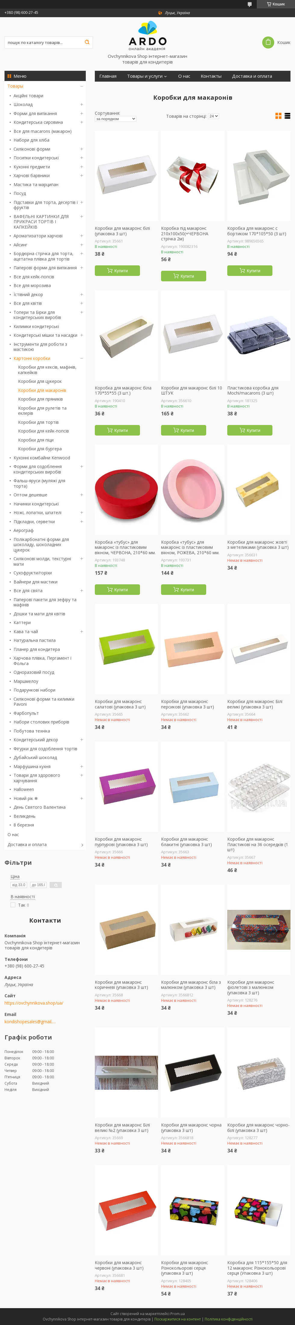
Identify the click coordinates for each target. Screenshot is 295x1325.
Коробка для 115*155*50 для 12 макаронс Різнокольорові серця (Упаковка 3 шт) (257, 1268)
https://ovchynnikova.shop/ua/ (34, 1003)
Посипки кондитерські (36, 158)
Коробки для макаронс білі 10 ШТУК (191, 390)
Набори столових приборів (41, 722)
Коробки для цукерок (40, 381)
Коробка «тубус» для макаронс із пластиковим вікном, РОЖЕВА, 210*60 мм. (190, 547)
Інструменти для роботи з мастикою (40, 346)
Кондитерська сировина (38, 122)
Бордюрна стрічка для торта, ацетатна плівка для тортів (43, 256)
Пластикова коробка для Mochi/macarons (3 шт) (252, 390)
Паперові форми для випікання (45, 267)
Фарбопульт (26, 713)
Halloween (24, 789)
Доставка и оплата (27, 844)
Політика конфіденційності (229, 1319)
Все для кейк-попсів (34, 277)
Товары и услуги (145, 76)
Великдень (25, 816)
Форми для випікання (35, 113)
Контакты (211, 76)
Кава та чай (26, 631)
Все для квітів (28, 303)
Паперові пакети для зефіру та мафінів (45, 602)
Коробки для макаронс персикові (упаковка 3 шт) (187, 704)
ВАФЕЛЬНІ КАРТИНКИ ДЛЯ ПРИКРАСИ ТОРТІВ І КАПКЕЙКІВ (41, 222)
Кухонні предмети (32, 167)
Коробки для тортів (38, 422)
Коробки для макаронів (42, 390)
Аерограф (24, 530)
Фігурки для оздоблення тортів (45, 749)
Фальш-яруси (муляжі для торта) (39, 483)
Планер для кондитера (37, 649)
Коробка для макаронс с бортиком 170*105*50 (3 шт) (256, 231)
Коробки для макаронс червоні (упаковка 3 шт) (119, 1265)
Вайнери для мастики (35, 582)
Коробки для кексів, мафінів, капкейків (47, 369)
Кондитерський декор (36, 739)
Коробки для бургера (40, 449)
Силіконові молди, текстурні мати (42, 561)
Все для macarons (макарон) (43, 131)
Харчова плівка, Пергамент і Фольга (42, 660)
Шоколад (23, 104)
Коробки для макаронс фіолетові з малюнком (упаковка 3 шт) (250, 987)
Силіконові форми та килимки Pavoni (44, 701)
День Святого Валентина (40, 807)
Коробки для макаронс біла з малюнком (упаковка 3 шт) (191, 985)
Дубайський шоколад (35, 757)
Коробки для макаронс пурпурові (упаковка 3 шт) (121, 841)
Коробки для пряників (40, 399)
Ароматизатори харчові (38, 236)
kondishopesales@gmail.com (31, 1021)
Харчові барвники (32, 175)
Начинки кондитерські (36, 504)
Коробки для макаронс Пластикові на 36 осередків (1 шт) (257, 844)
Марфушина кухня (32, 766)
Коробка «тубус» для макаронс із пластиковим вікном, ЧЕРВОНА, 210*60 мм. (125, 547)
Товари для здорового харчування (37, 777)
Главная (107, 76)
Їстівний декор (28, 294)
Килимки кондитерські (36, 326)
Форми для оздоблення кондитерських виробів (38, 469)
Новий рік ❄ (26, 798)
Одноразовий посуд (34, 672)
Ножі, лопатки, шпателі (37, 512)
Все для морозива (32, 285)
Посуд (20, 193)
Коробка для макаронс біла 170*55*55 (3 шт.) (123, 390)
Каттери (22, 622)
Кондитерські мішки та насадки (45, 335)
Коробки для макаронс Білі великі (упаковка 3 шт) (254, 704)
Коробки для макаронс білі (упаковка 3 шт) (122, 231)
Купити (121, 270)
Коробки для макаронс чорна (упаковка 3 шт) (191, 1127)
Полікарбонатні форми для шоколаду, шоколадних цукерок (41, 544)
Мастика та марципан (36, 184)
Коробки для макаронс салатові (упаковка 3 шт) (120, 704)
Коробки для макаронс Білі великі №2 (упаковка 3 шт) (122, 1127)
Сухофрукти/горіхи (33, 573)
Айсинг (20, 245)
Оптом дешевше (30, 495)
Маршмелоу (26, 681)
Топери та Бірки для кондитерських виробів (37, 314)
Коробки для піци (36, 440)
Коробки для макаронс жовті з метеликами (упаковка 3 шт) (258, 544)
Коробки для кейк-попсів (43, 431)
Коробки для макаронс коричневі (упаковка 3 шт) (121, 985)
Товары (15, 86)
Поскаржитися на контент (177, 1319)
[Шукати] (87, 42)
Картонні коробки (32, 358)
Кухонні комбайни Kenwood (42, 458)
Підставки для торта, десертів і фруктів (46, 205)
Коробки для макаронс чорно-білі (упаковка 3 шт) (258, 1127)
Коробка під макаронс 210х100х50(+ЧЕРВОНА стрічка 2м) (184, 234)
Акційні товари (28, 95)
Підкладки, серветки (34, 521)
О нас (13, 834)
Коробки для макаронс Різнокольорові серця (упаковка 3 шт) (184, 1268)
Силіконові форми (32, 149)
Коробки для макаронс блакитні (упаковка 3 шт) (186, 841)
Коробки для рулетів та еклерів (42, 410)
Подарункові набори (34, 690)
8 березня (24, 825)
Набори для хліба (31, 140)
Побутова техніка (32, 731)
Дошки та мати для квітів (39, 614)
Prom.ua (177, 1313)
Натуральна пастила (35, 640)
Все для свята (28, 590)
